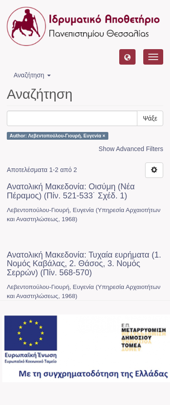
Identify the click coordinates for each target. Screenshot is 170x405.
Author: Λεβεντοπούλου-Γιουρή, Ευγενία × (57, 135)
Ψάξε (150, 118)
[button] (127, 57)
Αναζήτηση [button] (32, 75)
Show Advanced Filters (131, 148)
